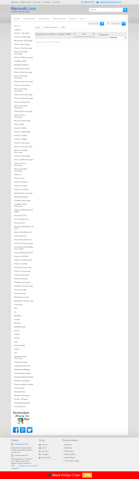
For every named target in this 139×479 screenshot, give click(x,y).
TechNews (72, 19)
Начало (17, 19)
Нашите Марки (69, 458)
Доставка (45, 451)
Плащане (45, 454)
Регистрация (94, 24)
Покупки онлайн (32, 466)
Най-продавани (59, 19)
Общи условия (69, 454)
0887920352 (89, 2)
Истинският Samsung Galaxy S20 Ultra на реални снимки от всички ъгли (22, 450)
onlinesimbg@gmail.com (110, 2)
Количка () (115, 24)
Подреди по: (104, 35)
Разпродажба (44, 19)
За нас (44, 448)
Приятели (67, 445)
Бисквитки (68, 448)
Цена (84, 34)
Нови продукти (29, 19)
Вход (102, 23)
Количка (124, 23)
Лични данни (69, 451)
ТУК (87, 475)
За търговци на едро (71, 461)
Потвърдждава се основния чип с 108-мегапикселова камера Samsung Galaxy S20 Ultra (21, 462)
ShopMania (22, 466)
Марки (82, 19)
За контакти (46, 458)
